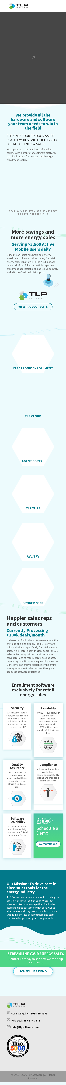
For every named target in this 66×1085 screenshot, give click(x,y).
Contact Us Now (48, 844)
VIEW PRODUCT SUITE (33, 307)
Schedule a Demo (33, 971)
